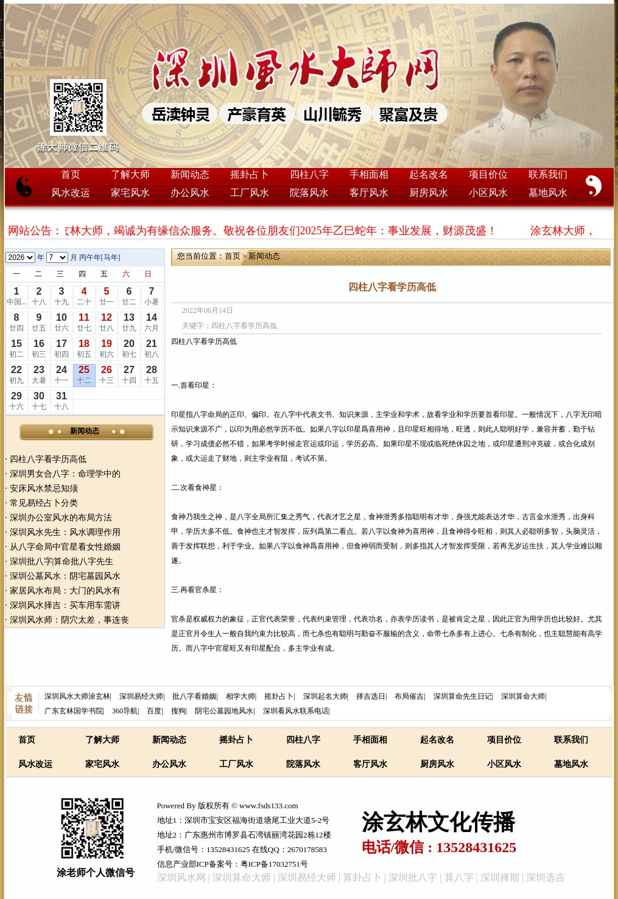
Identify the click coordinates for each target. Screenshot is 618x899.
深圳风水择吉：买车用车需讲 (65, 605)
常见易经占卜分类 (44, 503)
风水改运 (70, 192)
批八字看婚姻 (194, 696)
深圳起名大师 (325, 696)
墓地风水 (547, 192)
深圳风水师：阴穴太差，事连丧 (69, 619)
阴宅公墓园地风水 (224, 711)
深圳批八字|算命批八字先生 (62, 561)
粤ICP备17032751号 (274, 864)
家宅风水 (130, 192)
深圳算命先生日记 (463, 696)
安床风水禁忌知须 (44, 488)
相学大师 (240, 696)
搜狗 (178, 711)
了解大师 (130, 174)
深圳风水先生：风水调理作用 (65, 532)
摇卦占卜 (249, 174)
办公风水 (189, 192)
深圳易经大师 (141, 696)
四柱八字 (309, 174)
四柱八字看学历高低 (48, 459)
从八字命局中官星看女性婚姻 (65, 546)
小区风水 (488, 192)
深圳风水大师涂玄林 (77, 696)
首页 (70, 174)
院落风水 (309, 192)
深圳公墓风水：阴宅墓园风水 (65, 576)
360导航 (125, 711)
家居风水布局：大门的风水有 (65, 590)
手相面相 (368, 174)
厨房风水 (428, 192)
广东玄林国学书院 (73, 711)
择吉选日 (370, 696)
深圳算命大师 (523, 696)
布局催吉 (409, 696)
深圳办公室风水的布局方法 (61, 517)
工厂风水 (249, 192)
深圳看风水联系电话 (296, 711)
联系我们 (547, 174)
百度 (154, 711)
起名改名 (428, 174)
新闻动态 (189, 174)
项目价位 (488, 174)
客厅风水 (368, 192)
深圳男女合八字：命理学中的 (65, 473)
